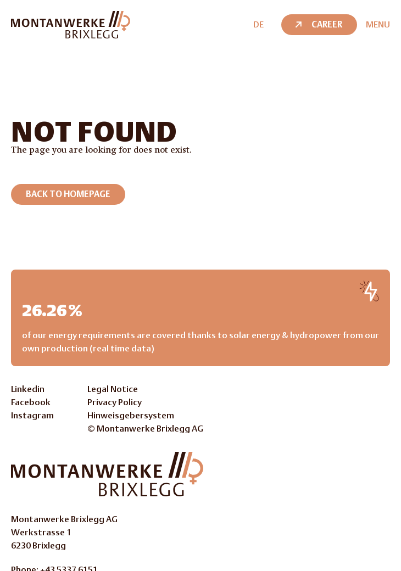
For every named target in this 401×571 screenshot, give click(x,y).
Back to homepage (68, 194)
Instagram (32, 415)
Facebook (31, 402)
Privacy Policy (114, 402)
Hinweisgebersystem (130, 415)
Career (317, 24)
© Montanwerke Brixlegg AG (145, 428)
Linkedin (27, 389)
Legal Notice (112, 389)
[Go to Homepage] (107, 474)
